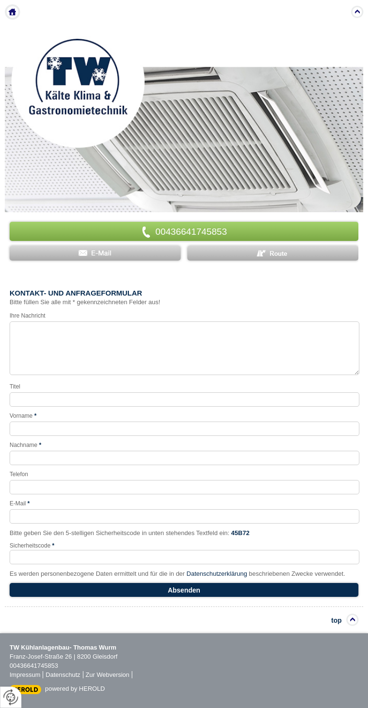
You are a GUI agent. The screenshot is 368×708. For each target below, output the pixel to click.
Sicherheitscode (32, 545)
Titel (15, 386)
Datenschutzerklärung (216, 573)
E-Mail (20, 503)
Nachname (25, 445)
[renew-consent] (11, 697)
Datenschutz (63, 674)
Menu (337, 12)
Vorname (23, 415)
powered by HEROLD (75, 688)
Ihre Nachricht (28, 315)
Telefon (19, 474)
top (336, 620)
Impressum (25, 674)
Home (12, 12)
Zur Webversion (108, 674)
